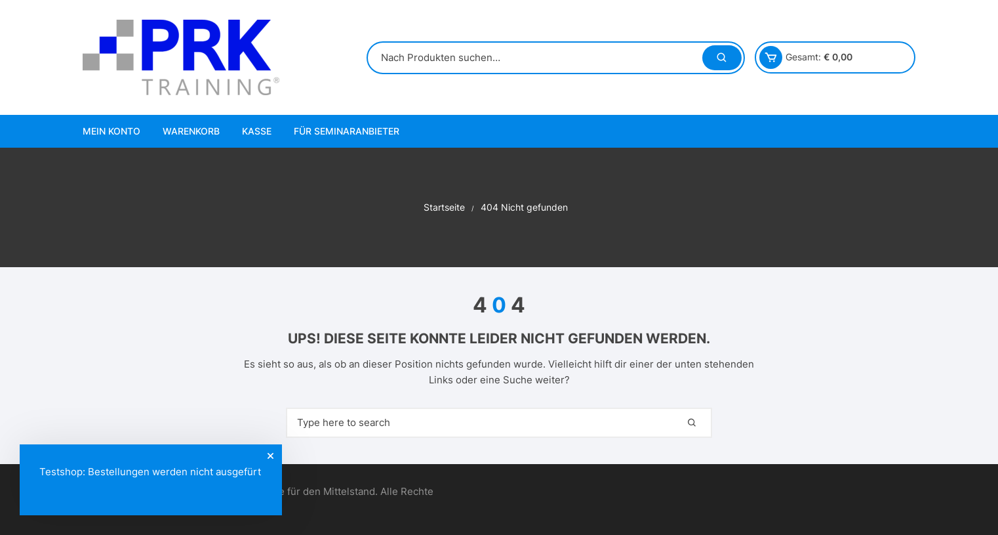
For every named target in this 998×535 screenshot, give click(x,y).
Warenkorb (191, 131)
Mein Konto (111, 131)
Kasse (256, 131)
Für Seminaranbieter (346, 131)
